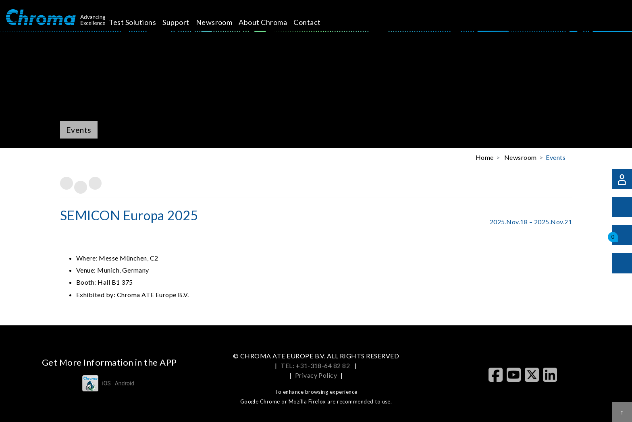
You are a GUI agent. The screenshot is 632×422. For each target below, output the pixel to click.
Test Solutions (144, 22)
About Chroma (275, 22)
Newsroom (226, 22)
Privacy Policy (316, 375)
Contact (319, 22)
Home (485, 157)
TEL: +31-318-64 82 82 (316, 365)
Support (188, 22)
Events (555, 157)
